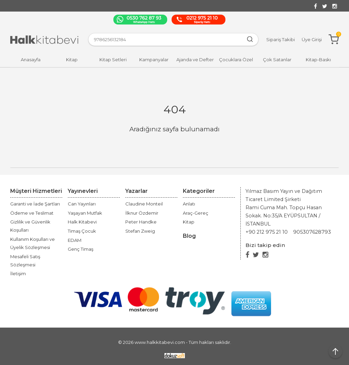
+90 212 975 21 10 (266, 232)
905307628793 (312, 232)
